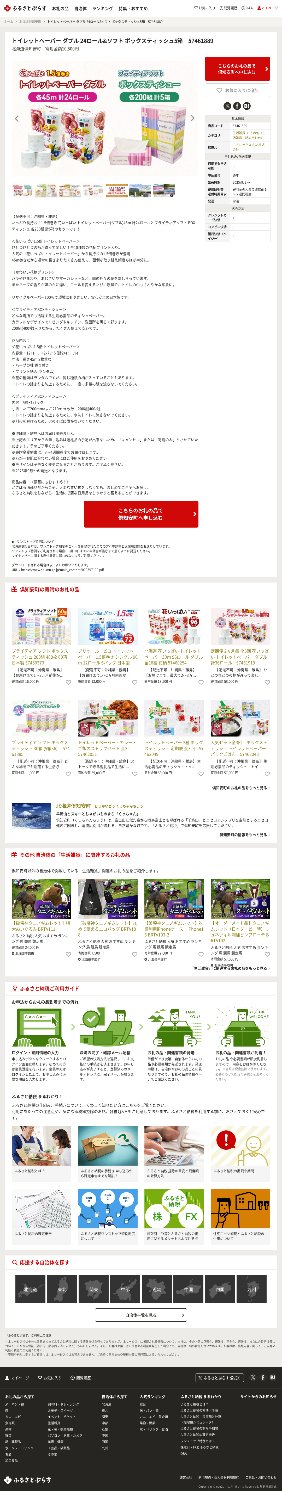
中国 (188, 1289)
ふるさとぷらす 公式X (222, 1377)
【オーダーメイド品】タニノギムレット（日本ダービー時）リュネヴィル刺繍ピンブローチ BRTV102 (240, 931)
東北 (62, 1289)
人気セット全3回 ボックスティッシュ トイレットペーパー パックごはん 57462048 (239, 748)
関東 (93, 1289)
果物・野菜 (147, 1423)
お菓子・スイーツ (60, 1410)
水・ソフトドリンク (19, 1448)
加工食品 (11, 1460)
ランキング (102, 8)
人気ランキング (152, 1396)
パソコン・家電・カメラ (65, 1435)
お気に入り (53, 1377)
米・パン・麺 (14, 1404)
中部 (125, 1289)
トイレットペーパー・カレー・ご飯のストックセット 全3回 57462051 (107, 748)
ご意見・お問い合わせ (261, 1477)
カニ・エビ (13, 1416)
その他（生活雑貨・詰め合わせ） (249, 135)
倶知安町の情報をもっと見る (243, 834)
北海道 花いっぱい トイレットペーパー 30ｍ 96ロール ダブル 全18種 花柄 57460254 (173, 657)
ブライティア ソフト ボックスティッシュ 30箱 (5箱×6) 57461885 (41, 748)
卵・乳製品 (13, 1441)
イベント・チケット (62, 1416)
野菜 (8, 1435)
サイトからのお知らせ (258, 1396)
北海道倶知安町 (26, 48)
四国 (220, 1289)
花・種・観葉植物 (60, 1429)
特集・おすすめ (133, 8)
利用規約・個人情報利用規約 (218, 1477)
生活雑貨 (239, 133)
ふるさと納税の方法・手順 (199, 1410)
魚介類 (10, 1423)
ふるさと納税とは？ (29, 1170)
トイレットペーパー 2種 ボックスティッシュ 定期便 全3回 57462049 (174, 748)
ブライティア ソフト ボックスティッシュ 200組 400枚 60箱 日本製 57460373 (40, 657)
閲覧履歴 (83, 1377)
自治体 (80, 8)
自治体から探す (114, 1396)
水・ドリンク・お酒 (154, 1429)
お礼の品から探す (19, 1396)
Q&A (183, 1453)
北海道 (30, 1289)
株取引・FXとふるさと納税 (199, 1447)
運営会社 (186, 1477)
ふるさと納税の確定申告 (33, 1233)
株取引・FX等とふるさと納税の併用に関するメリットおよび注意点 (172, 1236)
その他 (52, 1454)
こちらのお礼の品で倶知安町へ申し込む (237, 69)
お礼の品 (60, 8)
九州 (251, 1289)
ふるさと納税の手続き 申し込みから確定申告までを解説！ (106, 1173)
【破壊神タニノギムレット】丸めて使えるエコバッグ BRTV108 (107, 929)
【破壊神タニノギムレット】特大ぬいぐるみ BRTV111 (41, 926)
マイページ (20, 1377)
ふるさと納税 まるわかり (200, 1396)
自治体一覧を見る (141, 1315)
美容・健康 (55, 1441)
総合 (143, 1404)
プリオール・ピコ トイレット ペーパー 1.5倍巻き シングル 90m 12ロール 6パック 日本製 (108, 657)
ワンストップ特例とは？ (197, 1441)
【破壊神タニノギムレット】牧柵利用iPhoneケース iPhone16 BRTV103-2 (174, 929)
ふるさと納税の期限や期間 (233, 1170)
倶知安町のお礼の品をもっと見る (239, 787)
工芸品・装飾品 (59, 1448)
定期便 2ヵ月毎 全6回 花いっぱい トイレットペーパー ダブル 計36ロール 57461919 (240, 657)
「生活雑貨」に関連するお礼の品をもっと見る (228, 968)
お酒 (8, 1454)
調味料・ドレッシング (63, 1404)
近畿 (156, 1289)
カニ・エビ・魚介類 (154, 1416)
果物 (8, 1429)
